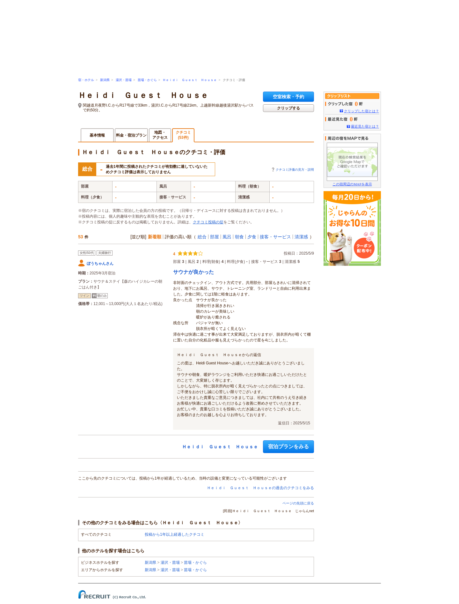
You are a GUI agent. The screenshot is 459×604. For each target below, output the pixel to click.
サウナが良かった (193, 272)
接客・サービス (275, 236)
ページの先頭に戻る (298, 503)
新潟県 (105, 80)
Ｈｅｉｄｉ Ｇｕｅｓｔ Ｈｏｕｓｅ (190, 80)
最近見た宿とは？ (365, 126)
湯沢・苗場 (124, 80)
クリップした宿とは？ (361, 111)
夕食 (251, 236)
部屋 (214, 236)
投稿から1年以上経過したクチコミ (174, 534)
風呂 (226, 236)
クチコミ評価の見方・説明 (295, 169)
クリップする (288, 108)
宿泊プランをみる (288, 446)
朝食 (239, 236)
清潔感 (301, 236)
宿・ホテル (86, 80)
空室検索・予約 (288, 96)
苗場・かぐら (147, 80)
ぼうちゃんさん (100, 263)
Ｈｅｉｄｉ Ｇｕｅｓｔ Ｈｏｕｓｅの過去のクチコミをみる (260, 488)
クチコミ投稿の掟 (208, 222)
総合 (202, 236)
